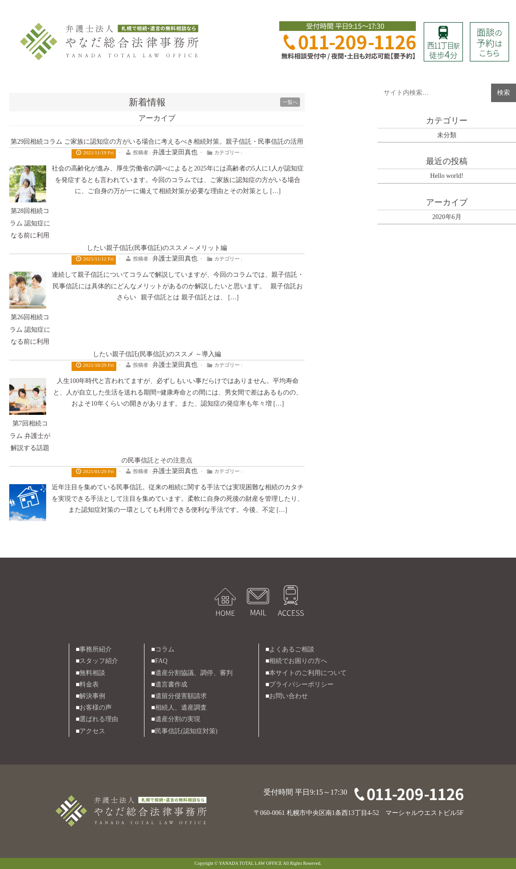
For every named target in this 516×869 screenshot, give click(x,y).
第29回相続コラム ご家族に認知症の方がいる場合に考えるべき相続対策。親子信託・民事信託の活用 (157, 141)
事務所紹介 (95, 649)
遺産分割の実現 (177, 719)
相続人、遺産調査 (181, 707)
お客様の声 (95, 707)
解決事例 (92, 696)
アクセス (92, 731)
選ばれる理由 (98, 719)
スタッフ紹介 (98, 660)
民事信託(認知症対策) (186, 731)
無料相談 (92, 672)
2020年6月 (447, 216)
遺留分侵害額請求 (181, 696)
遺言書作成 (171, 684)
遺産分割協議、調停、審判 (194, 672)
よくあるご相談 (291, 649)
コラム (164, 649)
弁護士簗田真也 (175, 152)
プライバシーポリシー (301, 684)
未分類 (446, 135)
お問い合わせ (288, 696)
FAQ (161, 660)
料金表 (89, 684)
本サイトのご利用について (308, 672)
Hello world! (446, 175)
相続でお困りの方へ (298, 660)
